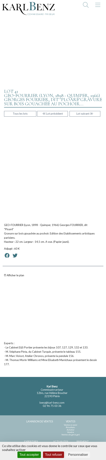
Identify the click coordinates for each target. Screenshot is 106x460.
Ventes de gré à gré (70, 434)
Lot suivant (84, 113)
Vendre (70, 432)
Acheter (70, 429)
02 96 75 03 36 (52, 405)
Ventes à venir (70, 425)
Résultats (70, 427)
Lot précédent (52, 113)
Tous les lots (20, 113)
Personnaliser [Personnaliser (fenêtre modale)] (78, 454)
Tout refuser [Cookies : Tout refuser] (53, 454)
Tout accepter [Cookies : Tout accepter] (29, 454)
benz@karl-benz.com (52, 402)
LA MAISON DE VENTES (39, 421)
